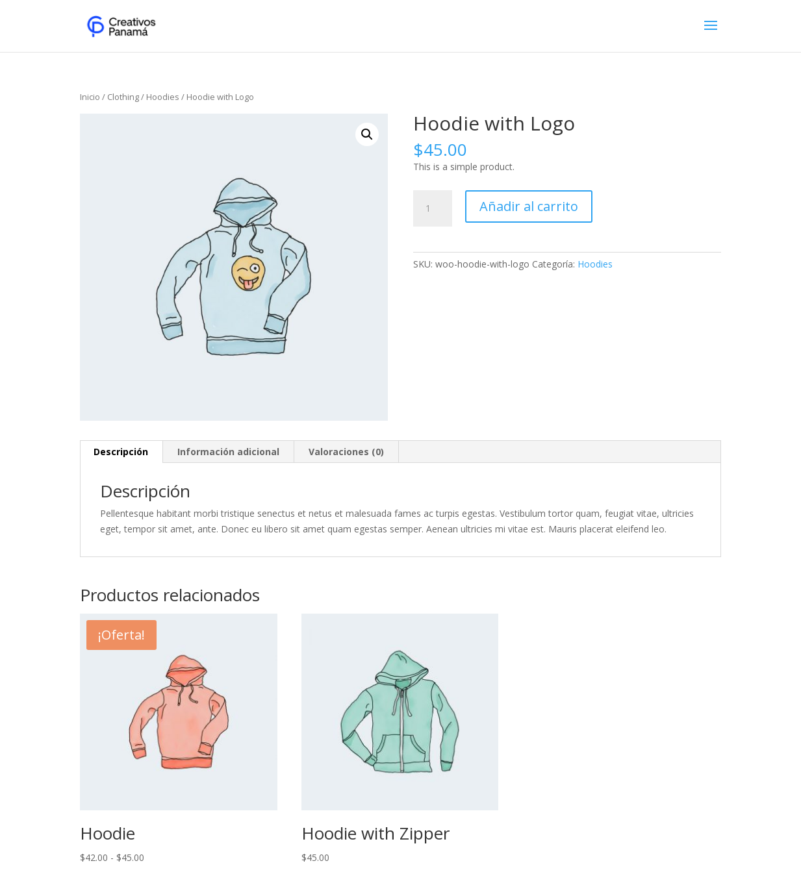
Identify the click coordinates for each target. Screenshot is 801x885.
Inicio (90, 97)
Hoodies (162, 97)
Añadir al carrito (528, 206)
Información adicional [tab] (228, 451)
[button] (367, 134)
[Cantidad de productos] (432, 208)
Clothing (123, 97)
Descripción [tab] (121, 451)
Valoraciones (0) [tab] (346, 451)
